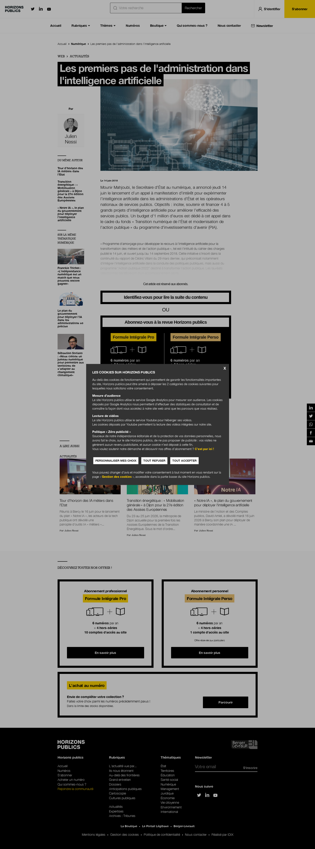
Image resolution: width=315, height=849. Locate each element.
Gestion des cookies (117, 477)
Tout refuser (154, 460)
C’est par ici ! (204, 449)
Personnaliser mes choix (115, 460)
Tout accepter (184, 460)
